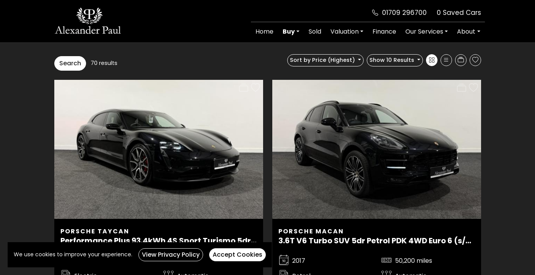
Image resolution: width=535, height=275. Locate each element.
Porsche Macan (311, 231)
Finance (384, 31)
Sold (315, 31)
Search (70, 63)
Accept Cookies (237, 254)
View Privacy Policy (171, 254)
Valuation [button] (344, 31)
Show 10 (392, 60)
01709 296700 (404, 12)
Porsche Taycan (94, 231)
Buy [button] (289, 31)
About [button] (466, 31)
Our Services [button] (424, 31)
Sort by (323, 60)
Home (264, 31)
